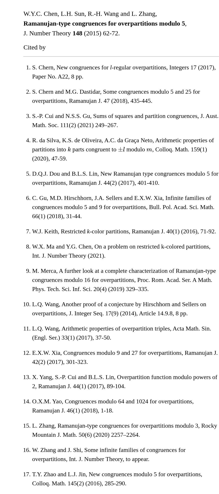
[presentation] (69, 149)
